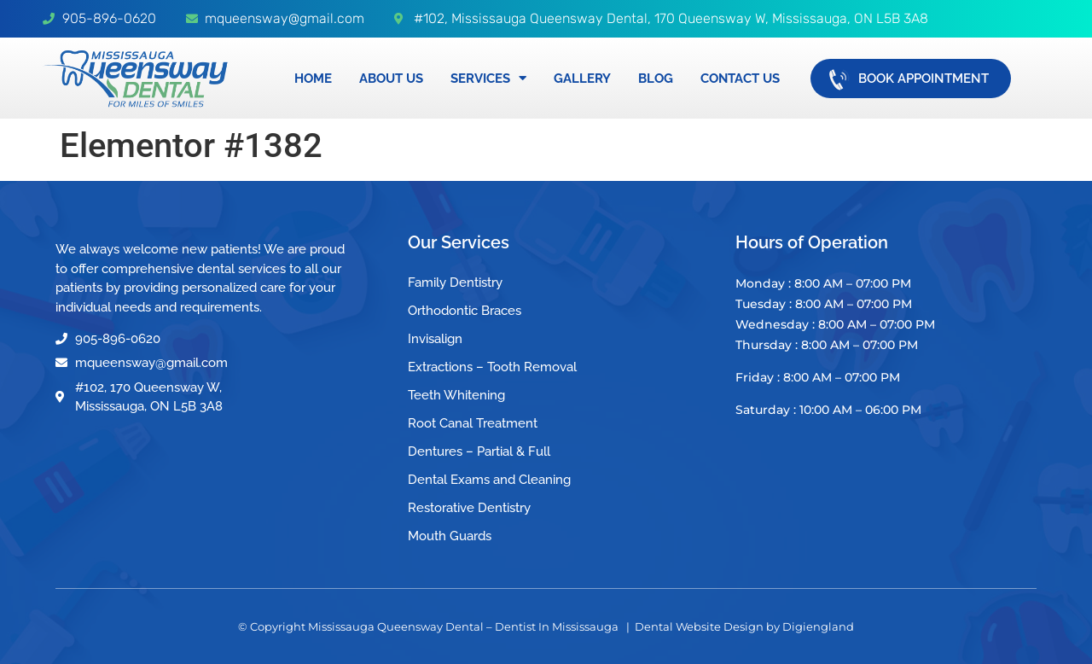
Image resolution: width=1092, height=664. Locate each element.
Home (313, 78)
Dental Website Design (699, 626)
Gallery (582, 78)
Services (488, 78)
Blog (655, 78)
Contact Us (740, 78)
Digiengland (818, 626)
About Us (391, 78)
